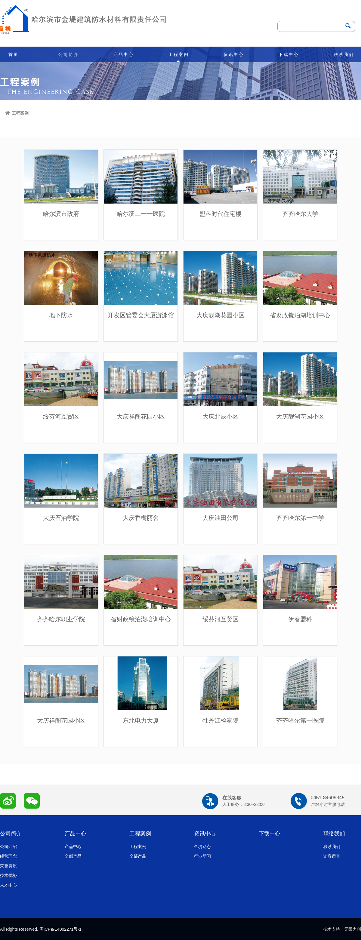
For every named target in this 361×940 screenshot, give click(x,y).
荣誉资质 (8, 865)
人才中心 (8, 885)
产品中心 (123, 54)
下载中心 (289, 54)
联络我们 (334, 834)
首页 (13, 54)
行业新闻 (202, 856)
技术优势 (8, 875)
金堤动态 (202, 846)
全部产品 (73, 856)
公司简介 (68, 54)
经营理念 (8, 856)
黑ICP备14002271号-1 (60, 929)
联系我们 (344, 54)
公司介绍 (8, 846)
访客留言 (331, 856)
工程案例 (178, 54)
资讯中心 (234, 54)
